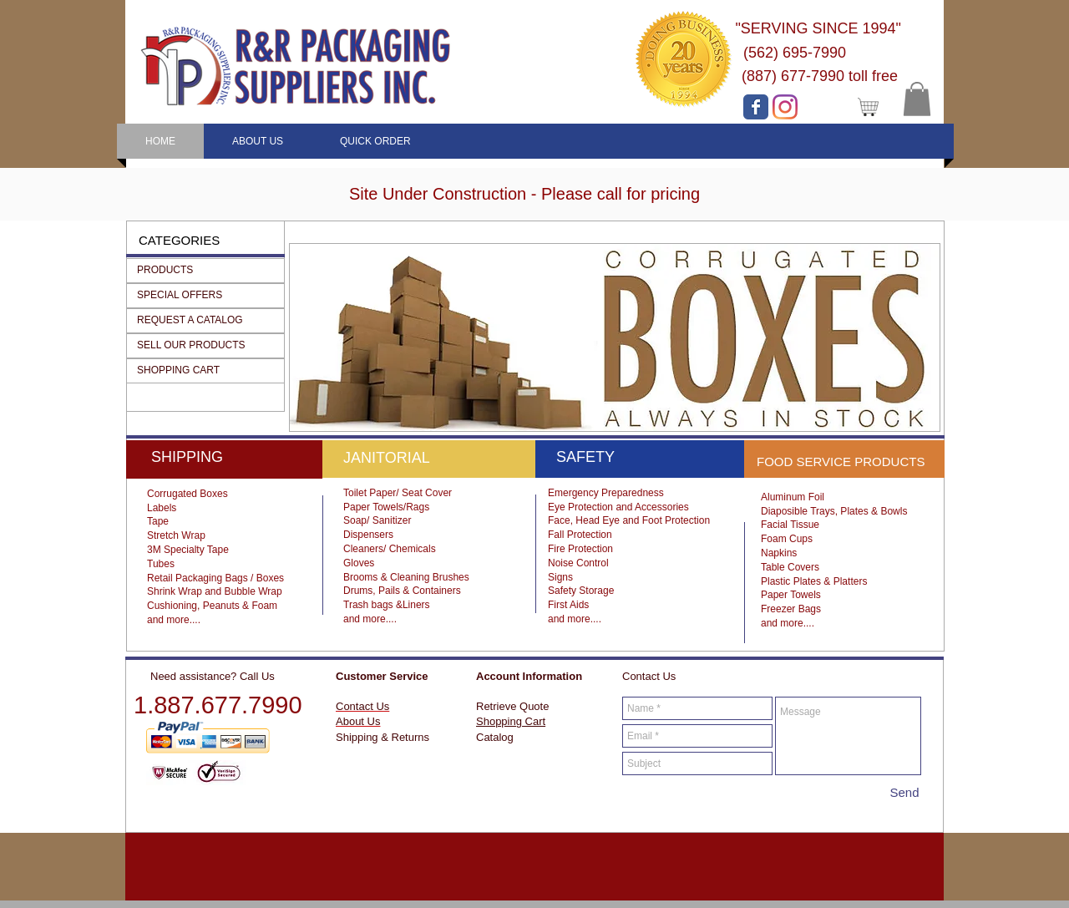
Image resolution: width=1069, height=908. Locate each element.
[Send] (904, 792)
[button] (917, 99)
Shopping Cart (510, 721)
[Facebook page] (755, 106)
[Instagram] (785, 106)
